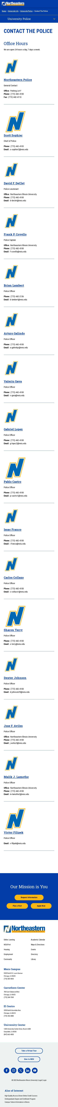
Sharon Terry (13, 630)
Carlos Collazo (14, 577)
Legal (40, 1080)
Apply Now (41, 906)
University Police (26, 11)
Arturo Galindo (14, 333)
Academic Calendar (38, 940)
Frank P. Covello (15, 234)
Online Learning (9, 940)
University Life (13, 11)
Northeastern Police (18, 80)
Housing (7, 949)
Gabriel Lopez (13, 429)
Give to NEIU (29, 1059)
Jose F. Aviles (13, 726)
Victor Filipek (13, 832)
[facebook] (6, 1070)
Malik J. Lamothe (16, 777)
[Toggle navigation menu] (54, 4)
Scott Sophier (13, 135)
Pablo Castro (12, 482)
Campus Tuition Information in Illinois (17, 1102)
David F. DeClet (14, 183)
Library (33, 959)
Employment (8, 954)
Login (44, 1080)
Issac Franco (12, 529)
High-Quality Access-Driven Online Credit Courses (21, 1096)
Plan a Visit (17, 906)
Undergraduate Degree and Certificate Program (20, 1099)
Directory (34, 954)
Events (33, 949)
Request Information (29, 897)
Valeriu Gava (13, 381)
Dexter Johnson (15, 678)
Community (8, 959)
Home (4, 11)
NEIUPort (7, 944)
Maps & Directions (37, 944)
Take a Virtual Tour (29, 1051)
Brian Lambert (14, 285)
